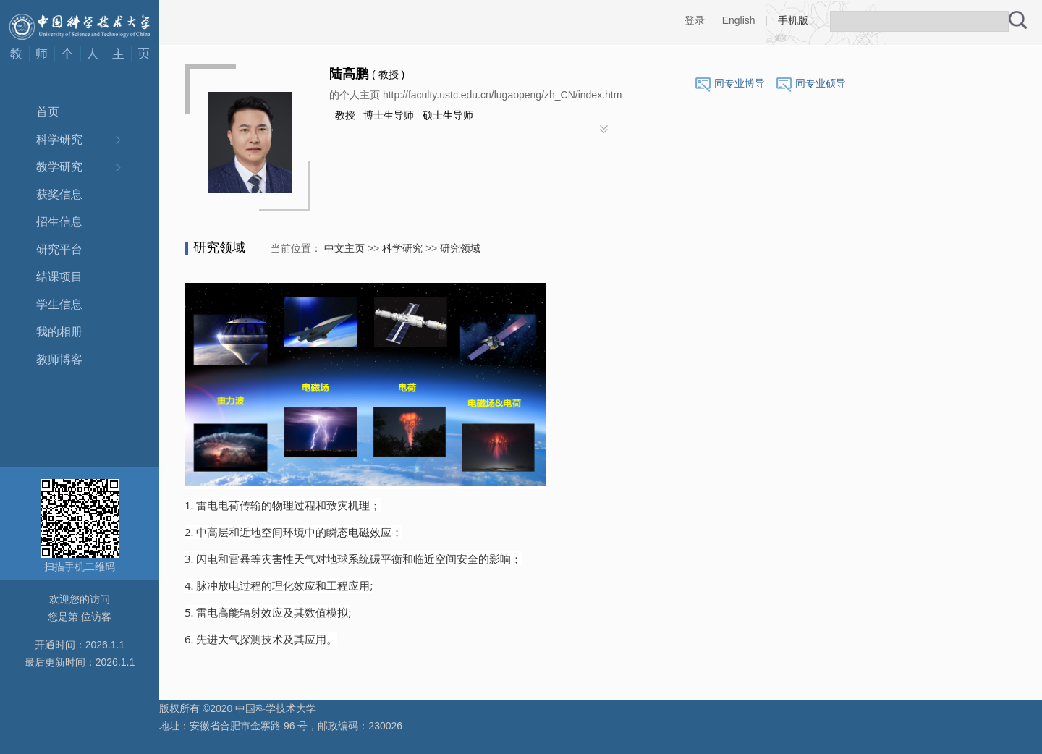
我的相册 (59, 332)
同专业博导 (739, 83)
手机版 (793, 20)
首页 (47, 112)
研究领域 (460, 248)
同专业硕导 (820, 83)
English (738, 20)
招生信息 (59, 222)
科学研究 (59, 139)
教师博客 (59, 359)
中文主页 (344, 248)
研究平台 (59, 249)
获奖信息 (59, 194)
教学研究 (59, 167)
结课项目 (59, 277)
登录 (695, 20)
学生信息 (59, 304)
